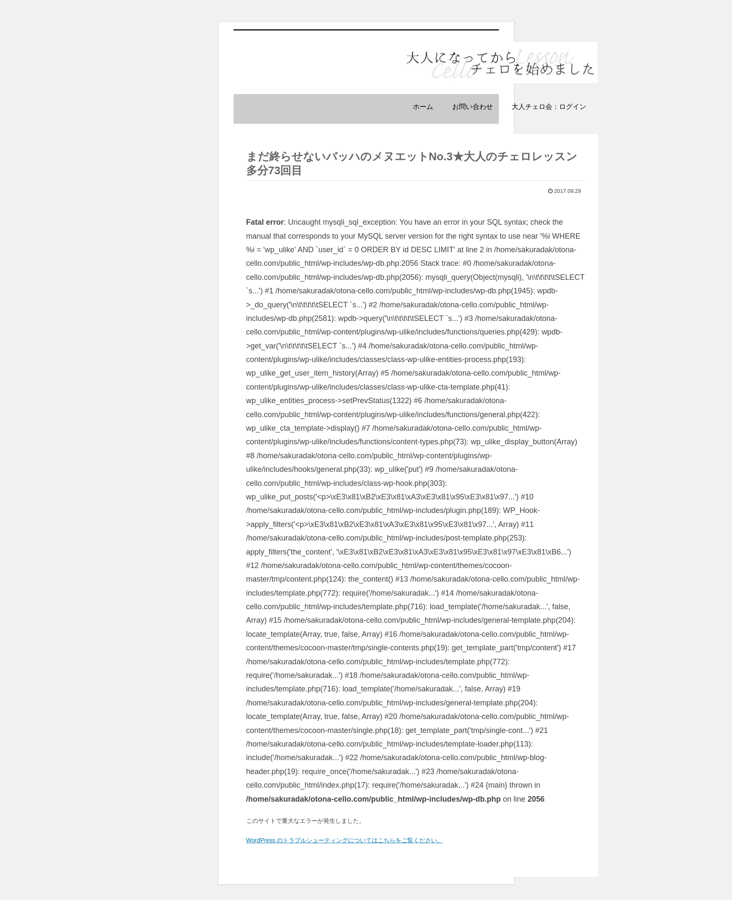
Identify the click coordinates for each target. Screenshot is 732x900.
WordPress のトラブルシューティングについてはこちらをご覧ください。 (344, 840)
